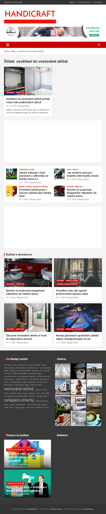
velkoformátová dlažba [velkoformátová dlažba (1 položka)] (22, 385)
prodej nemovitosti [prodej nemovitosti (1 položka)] (25, 371)
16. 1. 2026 (10, 464)
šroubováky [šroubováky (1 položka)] (39, 407)
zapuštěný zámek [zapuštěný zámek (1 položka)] (42, 396)
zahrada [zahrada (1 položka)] (32, 396)
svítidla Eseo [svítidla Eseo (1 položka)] (31, 382)
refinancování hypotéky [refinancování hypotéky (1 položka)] (19, 373)
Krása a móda (25, 187)
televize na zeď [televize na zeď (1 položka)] (42, 382)
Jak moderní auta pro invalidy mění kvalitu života (83, 174)
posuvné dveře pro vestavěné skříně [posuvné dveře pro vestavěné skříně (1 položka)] (27, 368)
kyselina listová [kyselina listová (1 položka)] (9, 368)
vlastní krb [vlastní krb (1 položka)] (32, 393)
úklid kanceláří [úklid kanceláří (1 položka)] (20, 405)
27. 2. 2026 (60, 343)
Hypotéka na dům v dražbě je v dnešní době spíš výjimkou (26, 488)
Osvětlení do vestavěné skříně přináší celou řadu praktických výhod (28, 100)
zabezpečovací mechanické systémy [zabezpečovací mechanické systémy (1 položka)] (16, 396)
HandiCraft (32, 509)
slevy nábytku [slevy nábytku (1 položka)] (33, 379)
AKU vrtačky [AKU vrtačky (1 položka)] (8, 365)
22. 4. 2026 (23, 182)
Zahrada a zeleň (26, 170)
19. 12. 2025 (11, 106)
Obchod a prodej (40, 187)
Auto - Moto (72, 170)
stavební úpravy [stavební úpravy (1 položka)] (15, 382)
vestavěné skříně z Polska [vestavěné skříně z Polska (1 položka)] (18, 393)
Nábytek (20, 93)
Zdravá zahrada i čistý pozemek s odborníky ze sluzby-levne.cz (33, 175)
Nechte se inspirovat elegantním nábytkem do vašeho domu (81, 193)
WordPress (88, 509)
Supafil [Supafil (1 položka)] (24, 382)
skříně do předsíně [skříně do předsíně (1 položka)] (22, 379)
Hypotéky (31, 450)
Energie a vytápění (74, 329)
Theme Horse (56, 509)
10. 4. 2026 (71, 199)
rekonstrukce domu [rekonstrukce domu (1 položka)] (10, 376)
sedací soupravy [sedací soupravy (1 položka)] (9, 379)
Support (72, 2)
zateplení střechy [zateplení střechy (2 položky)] (19, 400)
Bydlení (10, 93)
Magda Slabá (23, 106)
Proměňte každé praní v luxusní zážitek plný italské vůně (35, 193)
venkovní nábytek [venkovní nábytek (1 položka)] (36, 385)
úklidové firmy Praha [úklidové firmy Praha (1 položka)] (33, 405)
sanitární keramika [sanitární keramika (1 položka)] (43, 376)
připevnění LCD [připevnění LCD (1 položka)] (37, 371)
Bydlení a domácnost (19, 254)
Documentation (85, 2)
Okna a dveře (72, 281)
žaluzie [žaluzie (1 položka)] (46, 407)
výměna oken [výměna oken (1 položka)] (45, 393)
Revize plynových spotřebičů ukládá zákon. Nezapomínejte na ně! (77, 337)
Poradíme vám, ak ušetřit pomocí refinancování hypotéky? (23, 457)
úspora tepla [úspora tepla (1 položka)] (30, 407)
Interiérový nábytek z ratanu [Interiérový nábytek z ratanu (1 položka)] (37, 365)
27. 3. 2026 (10, 343)
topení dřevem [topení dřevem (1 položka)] (8, 385)
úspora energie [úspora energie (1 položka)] (20, 407)
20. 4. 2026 (23, 199)
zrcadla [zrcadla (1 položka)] (12, 405)
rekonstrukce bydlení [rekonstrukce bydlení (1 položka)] (35, 373)
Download (98, 2)
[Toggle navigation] (7, 45)
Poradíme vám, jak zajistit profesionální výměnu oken (72, 292)
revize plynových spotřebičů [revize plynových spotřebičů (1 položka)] (27, 376)
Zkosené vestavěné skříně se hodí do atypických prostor (26, 337)
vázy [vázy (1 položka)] (38, 393)
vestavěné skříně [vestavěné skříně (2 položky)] (19, 389)
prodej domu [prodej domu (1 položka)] (14, 371)
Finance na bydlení (17, 435)
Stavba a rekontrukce (67, 284)
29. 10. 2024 (11, 494)
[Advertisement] (53, 141)
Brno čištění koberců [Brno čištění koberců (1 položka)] (20, 365)
